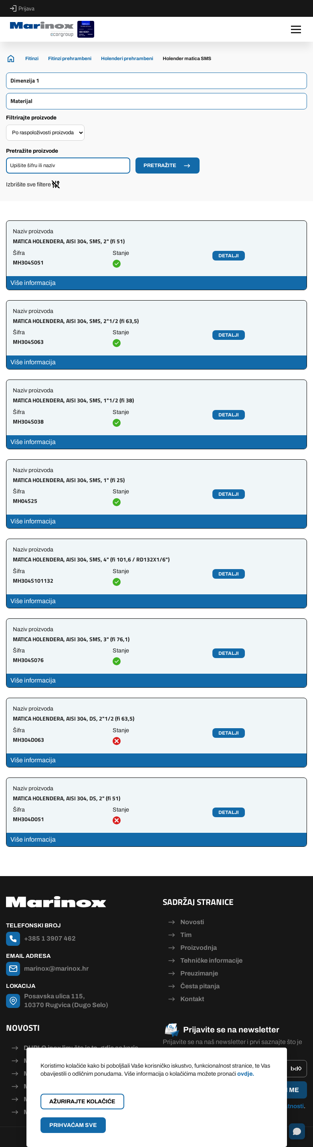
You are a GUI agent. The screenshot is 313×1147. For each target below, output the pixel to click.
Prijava (22, 8)
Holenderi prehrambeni (127, 58)
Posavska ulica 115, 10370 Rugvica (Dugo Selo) (66, 1000)
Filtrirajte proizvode (31, 118)
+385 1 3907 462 (50, 938)
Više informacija (33, 282)
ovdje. (245, 1073)
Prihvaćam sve (73, 1125)
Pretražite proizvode (32, 151)
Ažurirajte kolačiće (82, 1102)
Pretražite (159, 165)
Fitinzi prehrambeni (69, 58)
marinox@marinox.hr (56, 968)
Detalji (228, 255)
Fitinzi (31, 58)
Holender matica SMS (187, 58)
